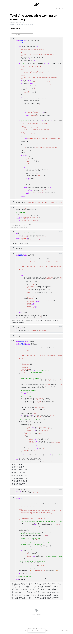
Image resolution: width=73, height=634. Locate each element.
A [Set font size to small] (56, 8)
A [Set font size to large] (62, 9)
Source (70, 630)
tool (23, 22)
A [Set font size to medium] (59, 8)
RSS (62, 630)
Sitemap (66, 630)
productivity (18, 22)
